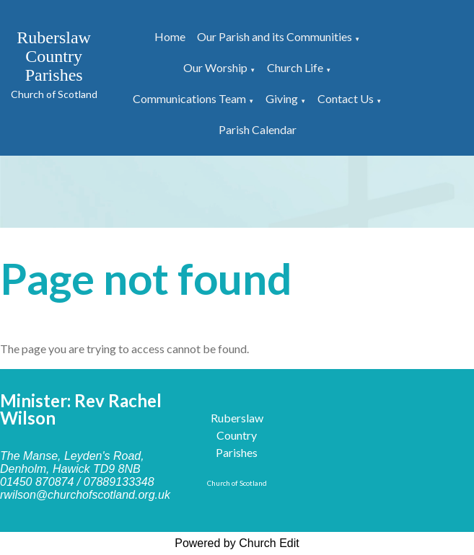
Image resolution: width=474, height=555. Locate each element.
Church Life (295, 67)
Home (169, 36)
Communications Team (189, 98)
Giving (281, 98)
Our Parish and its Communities (274, 36)
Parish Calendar (258, 129)
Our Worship (215, 67)
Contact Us (345, 98)
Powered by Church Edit (237, 543)
